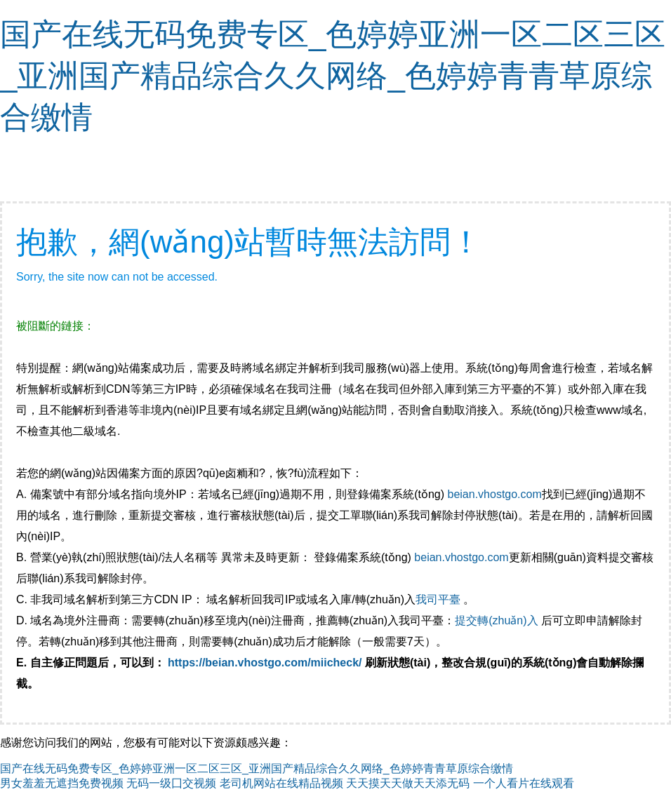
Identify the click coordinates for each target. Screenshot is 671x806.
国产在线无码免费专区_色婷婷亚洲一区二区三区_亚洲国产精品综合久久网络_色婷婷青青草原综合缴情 (332, 75)
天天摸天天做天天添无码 (408, 783)
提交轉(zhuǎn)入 (496, 620)
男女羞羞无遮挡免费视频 (62, 783)
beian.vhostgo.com (494, 494)
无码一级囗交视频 (171, 783)
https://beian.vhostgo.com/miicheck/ (265, 663)
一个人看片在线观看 (523, 783)
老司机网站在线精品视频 (281, 783)
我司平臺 (439, 599)
